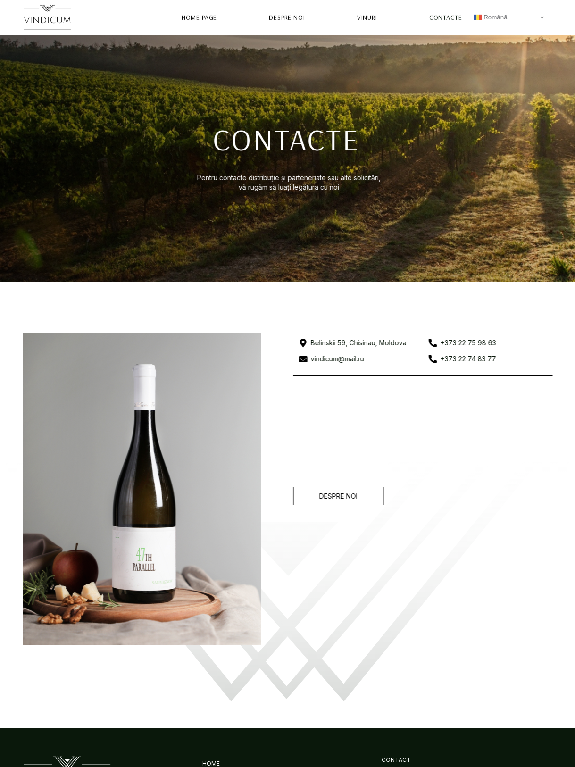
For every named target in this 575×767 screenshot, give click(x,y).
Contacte (445, 16)
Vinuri (367, 16)
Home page (200, 16)
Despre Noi (287, 16)
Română (490, 16)
